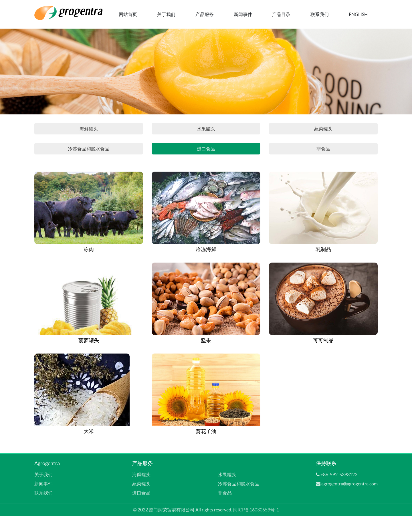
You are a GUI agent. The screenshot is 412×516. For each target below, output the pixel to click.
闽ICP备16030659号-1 (256, 509)
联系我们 (319, 14)
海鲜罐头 (89, 128)
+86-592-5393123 (338, 474)
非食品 (323, 148)
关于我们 (166, 14)
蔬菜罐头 (323, 128)
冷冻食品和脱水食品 (88, 148)
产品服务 (204, 14)
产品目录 (281, 14)
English (358, 14)
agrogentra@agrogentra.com (349, 483)
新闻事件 (243, 14)
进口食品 (206, 148)
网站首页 (128, 14)
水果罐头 (206, 128)
